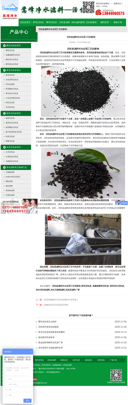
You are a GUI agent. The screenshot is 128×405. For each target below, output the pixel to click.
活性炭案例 (91, 22)
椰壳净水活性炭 (12, 59)
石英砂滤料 (10, 195)
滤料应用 (104, 22)
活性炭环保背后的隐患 (48, 327)
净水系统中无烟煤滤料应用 (50, 348)
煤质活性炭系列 (13, 113)
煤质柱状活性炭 (12, 123)
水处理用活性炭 (12, 80)
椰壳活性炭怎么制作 (47, 322)
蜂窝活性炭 (10, 141)
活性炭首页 (25, 22)
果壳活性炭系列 (13, 70)
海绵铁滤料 (10, 190)
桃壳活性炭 (10, 103)
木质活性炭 (10, 152)
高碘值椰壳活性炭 (13, 55)
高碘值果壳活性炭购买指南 (56, 305)
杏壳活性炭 (10, 107)
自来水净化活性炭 (13, 177)
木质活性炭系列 (13, 147)
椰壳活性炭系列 (13, 45)
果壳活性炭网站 (102, 3)
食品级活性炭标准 (46, 337)
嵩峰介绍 (117, 22)
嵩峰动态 (64, 360)
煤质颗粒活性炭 (12, 127)
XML (98, 6)
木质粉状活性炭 (12, 157)
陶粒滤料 (9, 181)
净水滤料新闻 (78, 22)
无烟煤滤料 (10, 172)
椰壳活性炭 (51, 22)
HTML (105, 6)
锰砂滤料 (9, 186)
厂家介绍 (113, 360)
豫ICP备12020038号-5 (48, 369)
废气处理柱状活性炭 (14, 132)
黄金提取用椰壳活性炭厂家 (50, 342)
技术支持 (76, 360)
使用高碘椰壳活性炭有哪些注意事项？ (61, 300)
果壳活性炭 (38, 22)
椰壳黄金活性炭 (12, 64)
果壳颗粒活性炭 (12, 89)
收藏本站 (117, 3)
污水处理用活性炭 (13, 98)
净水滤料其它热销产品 (16, 167)
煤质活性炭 (10, 118)
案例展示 (88, 360)
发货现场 (101, 360)
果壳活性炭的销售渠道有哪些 (51, 332)
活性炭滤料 (64, 22)
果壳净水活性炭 (12, 93)
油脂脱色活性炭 (12, 161)
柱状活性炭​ (10, 136)
